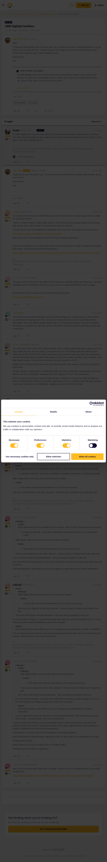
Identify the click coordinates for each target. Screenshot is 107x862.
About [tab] (88, 412)
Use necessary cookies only (20, 457)
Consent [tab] (18, 412)
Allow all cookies (87, 457)
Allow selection (53, 457)
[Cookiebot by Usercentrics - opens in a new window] (91, 404)
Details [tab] (53, 412)
